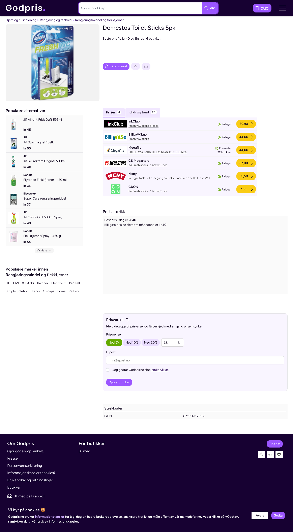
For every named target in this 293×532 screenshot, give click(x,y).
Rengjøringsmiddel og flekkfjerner (99, 20)
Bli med (84, 451)
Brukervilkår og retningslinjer (30, 480)
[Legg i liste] (135, 66)
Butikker (14, 487)
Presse (12, 458)
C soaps (48, 291)
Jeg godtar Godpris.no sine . (141, 370)
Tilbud (262, 8)
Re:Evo (74, 291)
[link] (26, 8)
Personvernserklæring (24, 465)
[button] (283, 8)
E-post (111, 352)
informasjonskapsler (49, 517)
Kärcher (42, 283)
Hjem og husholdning (21, 20)
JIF (8, 283)
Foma (61, 291)
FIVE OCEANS (23, 283)
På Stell (74, 283)
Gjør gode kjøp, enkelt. (25, 451)
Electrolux (58, 283)
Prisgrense (113, 334)
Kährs (36, 291)
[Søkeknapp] (210, 8)
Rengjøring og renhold (55, 20)
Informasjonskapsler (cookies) (31, 473)
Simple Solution (17, 291)
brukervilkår (159, 370)
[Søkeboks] (140, 8)
